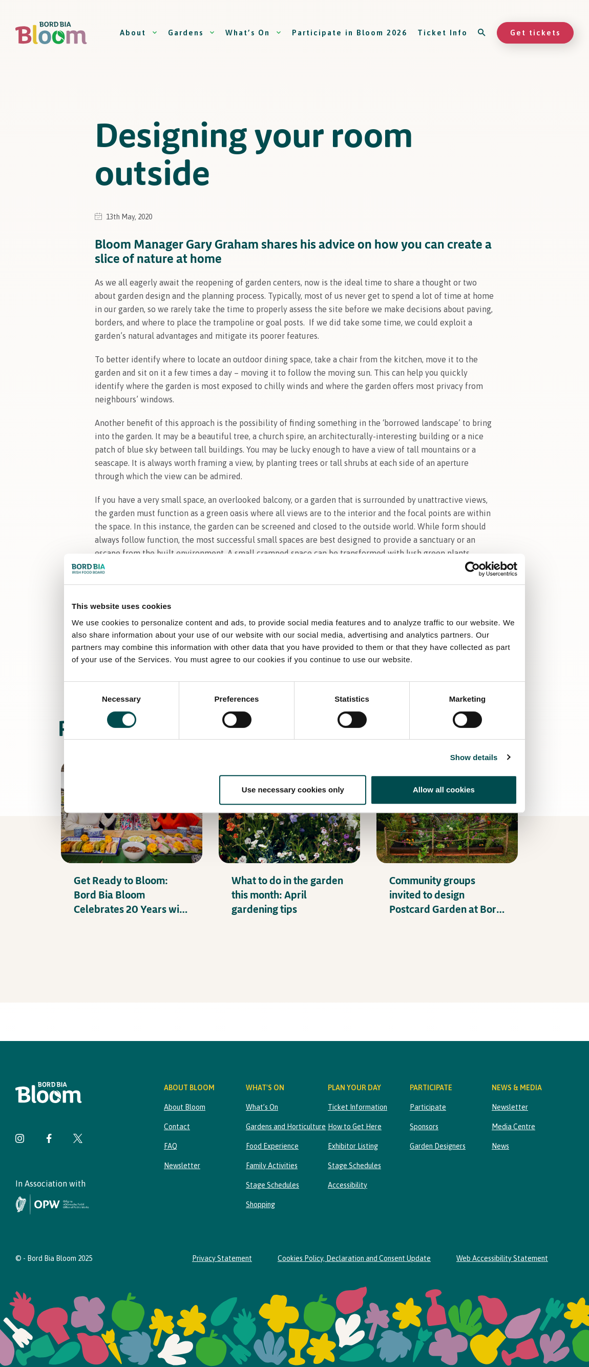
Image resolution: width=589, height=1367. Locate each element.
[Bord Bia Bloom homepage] (51, 33)
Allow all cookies (444, 789)
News (500, 1146)
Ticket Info (442, 33)
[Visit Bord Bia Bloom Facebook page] (49, 1139)
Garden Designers (438, 1146)
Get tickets (535, 32)
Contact (177, 1127)
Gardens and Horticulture (286, 1127)
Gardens (191, 33)
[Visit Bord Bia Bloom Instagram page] (20, 1139)
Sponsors (424, 1127)
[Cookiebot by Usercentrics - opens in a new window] (472, 569)
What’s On (253, 33)
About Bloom (184, 1107)
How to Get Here (355, 1127)
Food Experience (272, 1146)
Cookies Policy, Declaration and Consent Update (354, 1258)
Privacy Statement (222, 1258)
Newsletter (182, 1165)
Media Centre (513, 1127)
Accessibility (347, 1185)
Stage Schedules (272, 1185)
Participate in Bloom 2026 (349, 33)
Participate (428, 1107)
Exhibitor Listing (353, 1146)
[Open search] (482, 33)
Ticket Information (357, 1107)
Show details (474, 757)
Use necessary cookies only (293, 789)
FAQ (170, 1146)
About (139, 33)
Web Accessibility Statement (502, 1258)
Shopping (260, 1204)
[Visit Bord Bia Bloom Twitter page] (77, 1139)
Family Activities (272, 1165)
